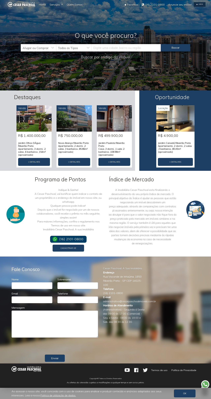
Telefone (62, 293)
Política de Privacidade (183, 370)
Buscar (175, 47)
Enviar (55, 358)
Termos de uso (159, 370)
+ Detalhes (34, 162)
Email (15, 293)
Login (199, 4)
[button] (131, 5)
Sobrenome (64, 279)
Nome (15, 279)
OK (184, 393)
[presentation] (79, 346)
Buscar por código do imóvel (105, 56)
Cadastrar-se (68, 248)
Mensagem (18, 307)
